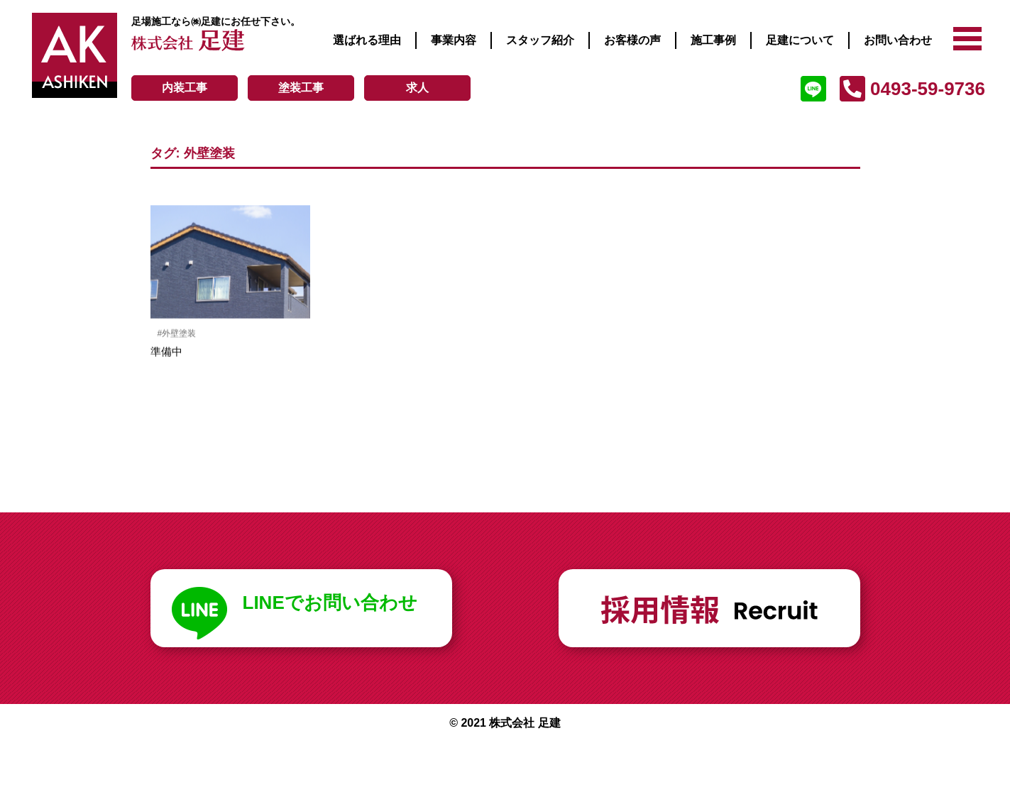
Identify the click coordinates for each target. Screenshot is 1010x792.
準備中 (166, 352)
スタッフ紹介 (540, 40)
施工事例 (713, 40)
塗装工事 (301, 88)
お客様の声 (632, 40)
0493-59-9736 (927, 88)
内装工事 (184, 88)
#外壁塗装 (177, 334)
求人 (417, 88)
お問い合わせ (898, 40)
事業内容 (453, 40)
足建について (800, 40)
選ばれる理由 (367, 40)
